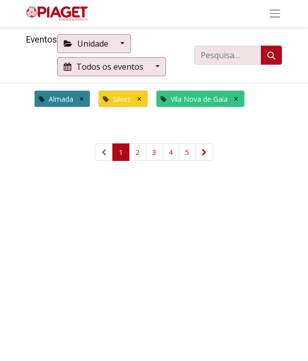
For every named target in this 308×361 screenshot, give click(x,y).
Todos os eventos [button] (104, 66)
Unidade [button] (87, 43)
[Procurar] (271, 55)
